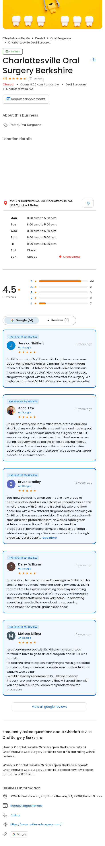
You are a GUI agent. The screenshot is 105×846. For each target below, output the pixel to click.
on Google (24, 347)
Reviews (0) (57, 320)
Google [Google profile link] (19, 834)
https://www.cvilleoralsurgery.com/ (36, 824)
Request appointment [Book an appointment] (25, 99)
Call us (15, 815)
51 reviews (36, 78)
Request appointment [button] (26, 806)
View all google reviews (49, 706)
